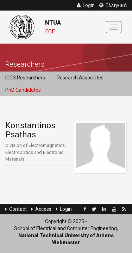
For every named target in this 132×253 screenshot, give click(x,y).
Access (41, 209)
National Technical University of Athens (66, 235)
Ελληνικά (113, 5)
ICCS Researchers (25, 77)
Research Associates (80, 77)
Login (64, 209)
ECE (50, 31)
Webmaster (66, 242)
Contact (16, 209)
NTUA (53, 22)
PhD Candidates (23, 90)
